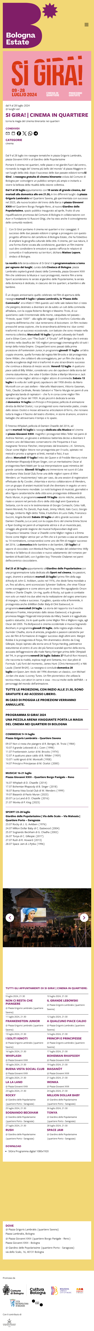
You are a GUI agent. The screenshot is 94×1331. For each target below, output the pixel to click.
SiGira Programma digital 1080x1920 (28, 1151)
